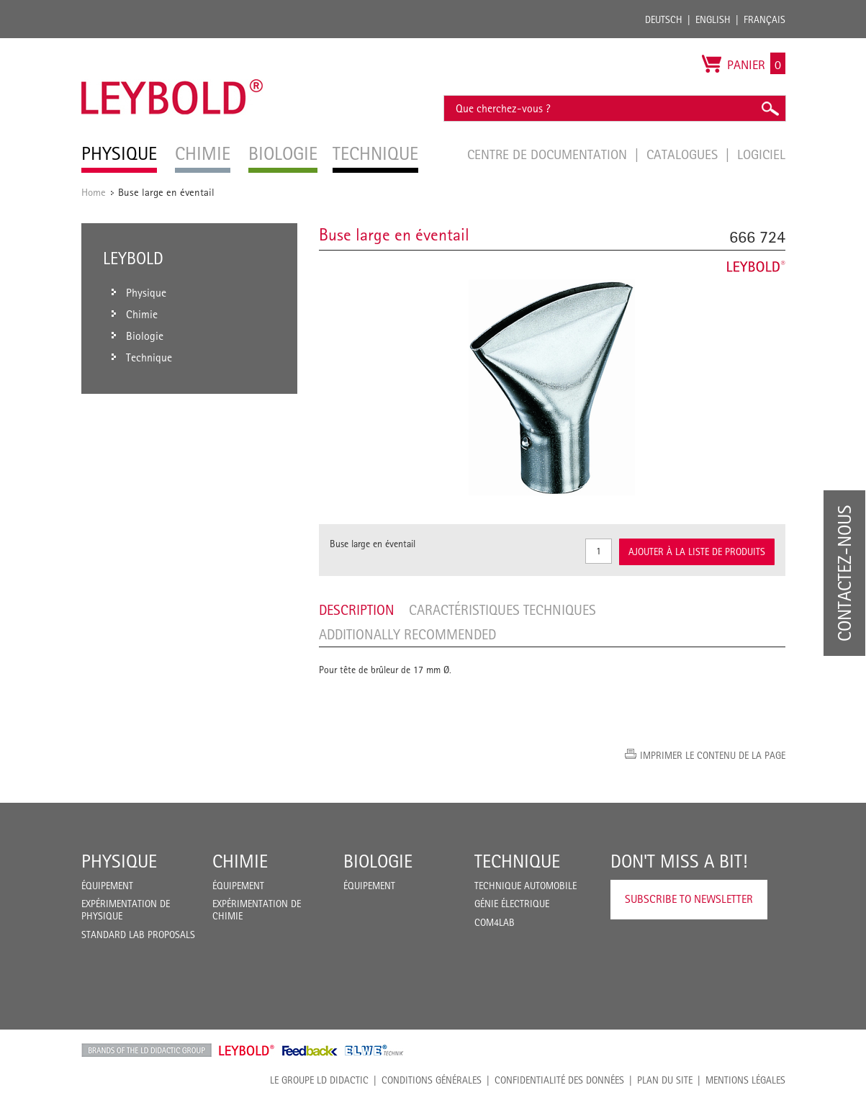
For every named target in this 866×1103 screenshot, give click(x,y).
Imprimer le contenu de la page (712, 755)
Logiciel (761, 154)
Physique (119, 861)
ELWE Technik (374, 1050)
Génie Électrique (511, 903)
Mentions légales (745, 1080)
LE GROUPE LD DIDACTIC (319, 1080)
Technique (517, 861)
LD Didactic (146, 1050)
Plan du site (665, 1080)
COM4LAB (494, 922)
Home (93, 192)
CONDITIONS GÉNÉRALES (432, 1080)
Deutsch (663, 19)
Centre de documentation (549, 154)
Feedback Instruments (310, 1050)
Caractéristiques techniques (502, 609)
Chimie (240, 861)
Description (356, 609)
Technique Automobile (525, 885)
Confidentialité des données (559, 1080)
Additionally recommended (407, 634)
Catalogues (683, 154)
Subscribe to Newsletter (689, 899)
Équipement (107, 885)
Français (764, 19)
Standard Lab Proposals (138, 934)
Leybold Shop (247, 1050)
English (713, 19)
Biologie (377, 861)
